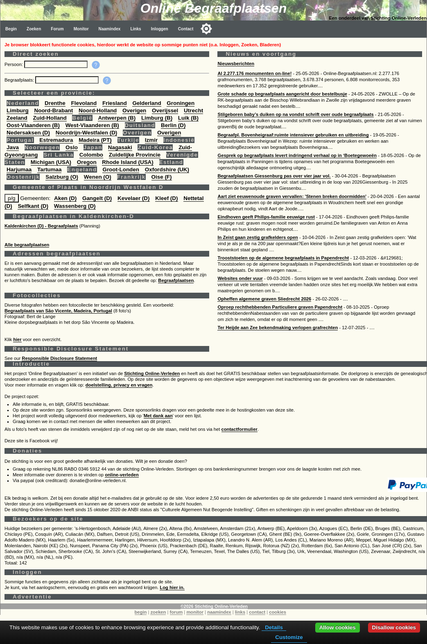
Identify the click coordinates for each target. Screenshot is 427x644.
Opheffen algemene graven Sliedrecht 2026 (264, 298)
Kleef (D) (166, 198)
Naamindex (110, 29)
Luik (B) (188, 118)
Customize (289, 637)
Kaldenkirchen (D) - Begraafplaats (41, 225)
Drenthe (55, 103)
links (240, 612)
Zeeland (17, 118)
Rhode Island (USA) (127, 162)
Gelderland (146, 103)
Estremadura (56, 140)
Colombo (91, 155)
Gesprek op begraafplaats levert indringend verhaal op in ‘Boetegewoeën (297, 155)
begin (141, 612)
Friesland (114, 103)
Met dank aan (158, 415)
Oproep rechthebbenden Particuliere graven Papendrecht (279, 307)
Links (135, 29)
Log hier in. (172, 587)
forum (176, 612)
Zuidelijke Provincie (134, 155)
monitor (194, 612)
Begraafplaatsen (176, 280)
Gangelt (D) (97, 198)
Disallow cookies (394, 627)
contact (257, 612)
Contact (186, 29)
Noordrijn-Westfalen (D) (86, 133)
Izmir (151, 140)
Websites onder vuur (239, 278)
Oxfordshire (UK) (167, 169)
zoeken (158, 612)
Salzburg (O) (61, 177)
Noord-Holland (98, 110)
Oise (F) (161, 177)
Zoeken (34, 29)
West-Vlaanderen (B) (92, 125)
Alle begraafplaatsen (27, 244)
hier (17, 339)
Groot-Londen (120, 169)
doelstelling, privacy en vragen (119, 384)
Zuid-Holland (50, 118)
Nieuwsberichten (235, 63)
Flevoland (84, 103)
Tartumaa (49, 169)
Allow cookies (337, 627)
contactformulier (239, 429)
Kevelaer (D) (133, 198)
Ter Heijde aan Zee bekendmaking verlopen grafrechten (277, 327)
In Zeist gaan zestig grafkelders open (257, 237)
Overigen (134, 110)
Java (13, 147)
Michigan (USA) (51, 162)
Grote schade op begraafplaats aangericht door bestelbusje (282, 93)
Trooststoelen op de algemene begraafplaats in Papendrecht (283, 257)
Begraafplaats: (20, 79)
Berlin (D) (173, 125)
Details (274, 627)
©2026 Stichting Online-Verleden (214, 606)
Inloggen (159, 29)
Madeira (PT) (95, 140)
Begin (11, 29)
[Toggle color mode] (206, 28)
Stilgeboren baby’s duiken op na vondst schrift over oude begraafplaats (295, 114)
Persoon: (14, 64)
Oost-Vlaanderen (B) (33, 125)
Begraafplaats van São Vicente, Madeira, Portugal (58, 310)
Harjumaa (19, 169)
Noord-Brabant (53, 110)
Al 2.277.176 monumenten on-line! (254, 73)
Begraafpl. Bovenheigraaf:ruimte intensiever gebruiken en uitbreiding (292, 134)
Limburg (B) (156, 118)
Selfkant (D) (33, 206)
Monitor (81, 29)
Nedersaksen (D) (28, 133)
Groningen (180, 103)
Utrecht (193, 110)
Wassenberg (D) (75, 206)
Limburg (18, 110)
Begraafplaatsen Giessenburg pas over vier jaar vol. (273, 175)
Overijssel (165, 110)
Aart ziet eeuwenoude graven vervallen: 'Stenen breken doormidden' (291, 196)
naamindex (219, 612)
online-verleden (122, 474)
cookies (277, 612)
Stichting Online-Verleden (152, 373)
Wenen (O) (97, 177)
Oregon (87, 162)
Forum (57, 29)
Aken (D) (65, 198)
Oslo (72, 147)
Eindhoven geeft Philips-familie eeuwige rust (265, 216)
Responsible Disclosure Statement (59, 358)
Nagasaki (120, 147)
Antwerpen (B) (117, 118)
